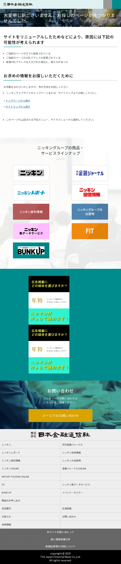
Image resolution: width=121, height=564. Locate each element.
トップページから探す (18, 100)
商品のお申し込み (11, 500)
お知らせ (6, 516)
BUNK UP (6, 492)
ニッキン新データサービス (76, 484)
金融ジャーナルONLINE (74, 468)
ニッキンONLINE (10, 468)
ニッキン (6, 444)
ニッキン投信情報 (71, 452)
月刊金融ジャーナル (72, 444)
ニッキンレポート (11, 452)
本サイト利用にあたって (60, 532)
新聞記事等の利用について (60, 546)
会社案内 (6, 508)
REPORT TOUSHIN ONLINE (15, 476)
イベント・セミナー (72, 492)
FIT (3, 484)
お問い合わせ (69, 516)
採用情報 (6, 524)
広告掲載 (67, 508)
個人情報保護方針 (60, 539)
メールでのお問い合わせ (60, 415)
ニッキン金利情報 (11, 460)
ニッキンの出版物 (71, 460)
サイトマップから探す (18, 106)
